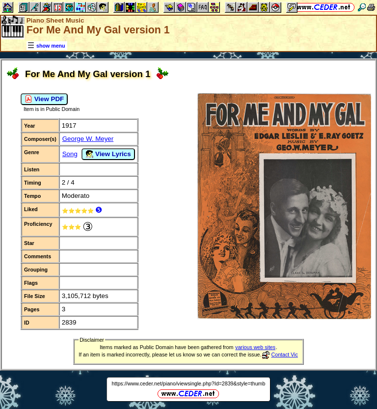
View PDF (44, 99)
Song (70, 154)
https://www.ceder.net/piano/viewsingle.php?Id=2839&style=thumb (189, 383)
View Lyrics (108, 154)
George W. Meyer (87, 138)
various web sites (255, 347)
